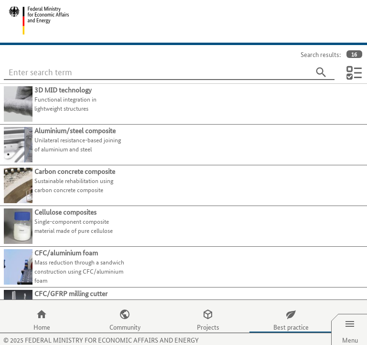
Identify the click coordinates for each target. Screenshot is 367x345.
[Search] (321, 72)
